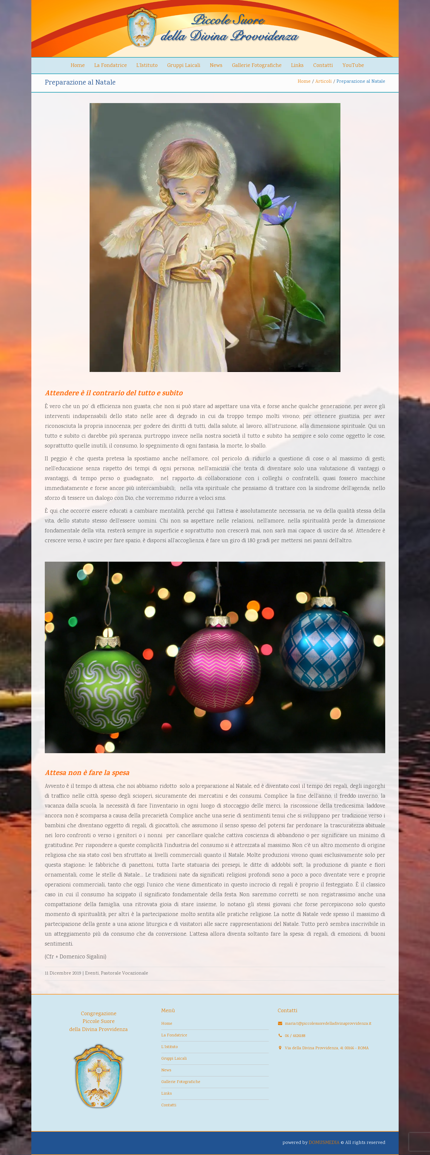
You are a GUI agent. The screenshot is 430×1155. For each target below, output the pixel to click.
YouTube (353, 66)
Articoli (323, 81)
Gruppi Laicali (183, 66)
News (216, 66)
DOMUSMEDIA (324, 1142)
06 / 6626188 (295, 1036)
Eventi (92, 973)
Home (78, 66)
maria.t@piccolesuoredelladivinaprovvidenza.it (328, 1024)
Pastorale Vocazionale (124, 973)
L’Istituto (147, 66)
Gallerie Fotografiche (257, 66)
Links (297, 66)
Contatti (323, 66)
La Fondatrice (110, 66)
